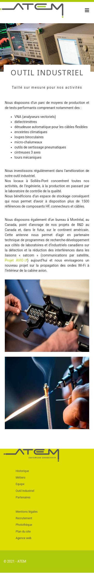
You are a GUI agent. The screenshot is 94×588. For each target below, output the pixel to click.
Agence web (23, 538)
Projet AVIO (16, 260)
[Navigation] (87, 10)
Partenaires (23, 497)
